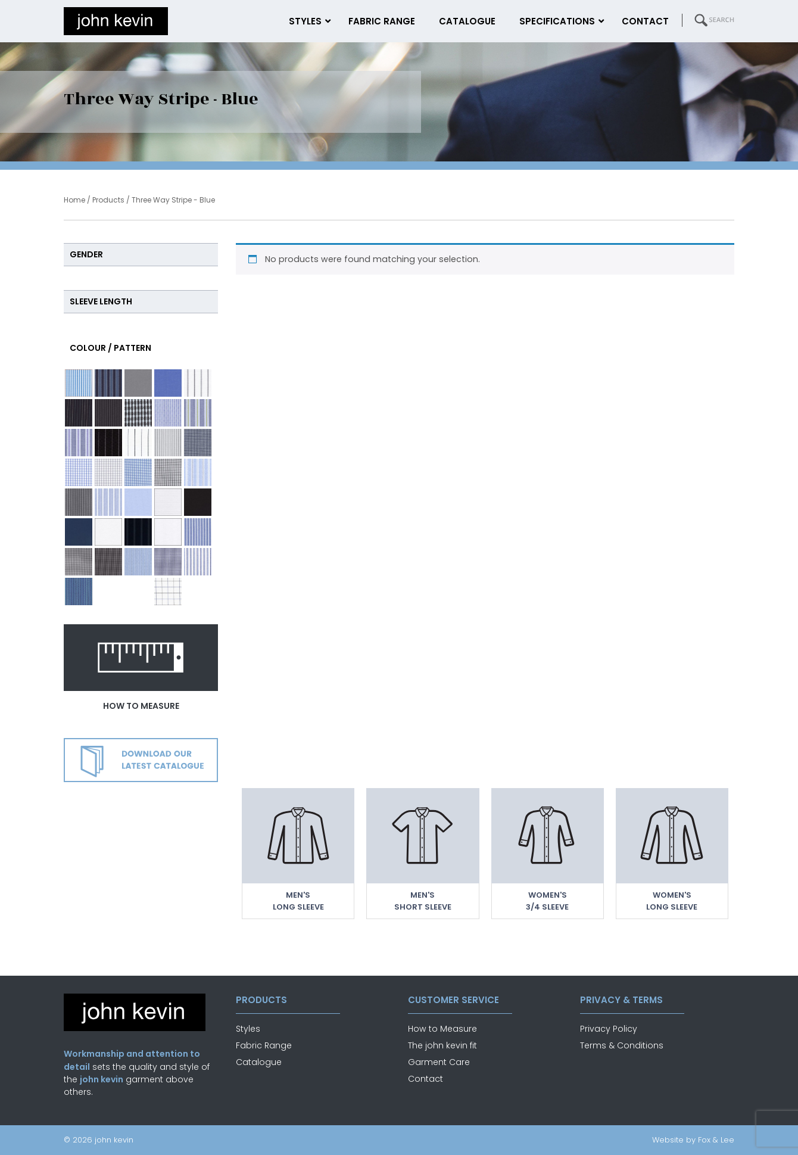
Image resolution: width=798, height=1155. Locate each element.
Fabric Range (264, 1045)
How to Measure (442, 1029)
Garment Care (439, 1062)
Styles (248, 1029)
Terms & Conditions (621, 1045)
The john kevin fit (442, 1045)
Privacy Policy (608, 1029)
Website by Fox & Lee (693, 1139)
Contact (425, 1079)
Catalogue (259, 1062)
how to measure (141, 706)
